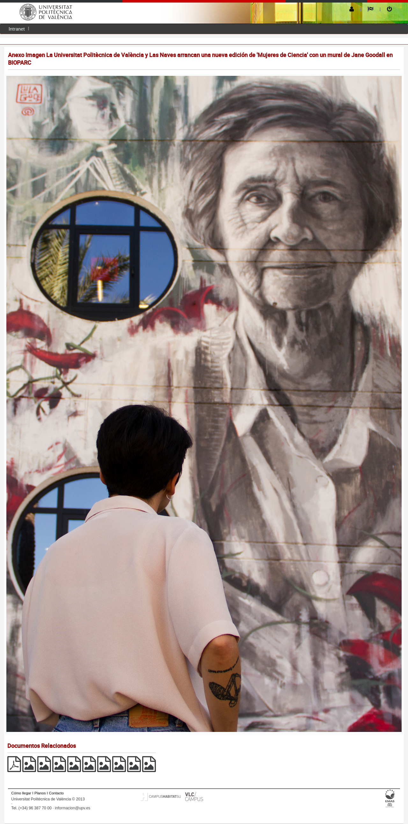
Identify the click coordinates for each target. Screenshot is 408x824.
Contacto (56, 793)
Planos (40, 793)
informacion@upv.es (72, 808)
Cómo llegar (21, 793)
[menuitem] (16, 29)
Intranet (17, 28)
